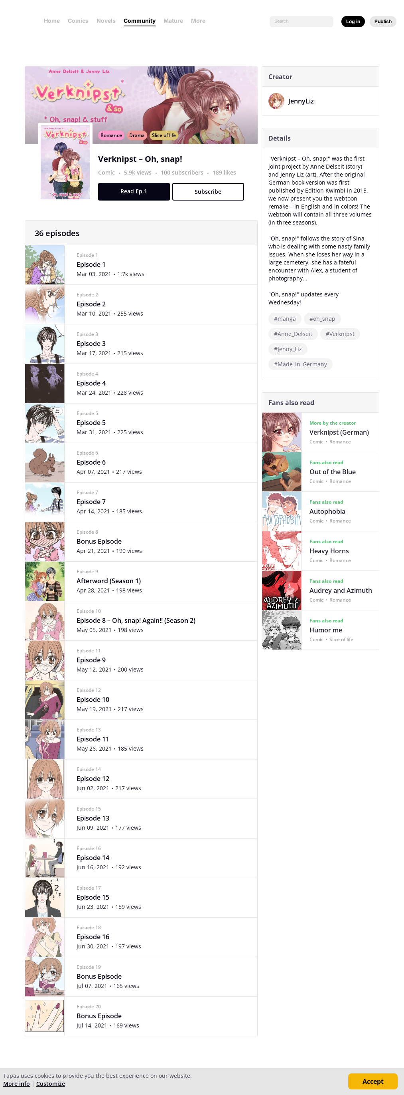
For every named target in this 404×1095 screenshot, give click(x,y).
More (200, 20)
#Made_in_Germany (302, 356)
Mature (173, 20)
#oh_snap (324, 310)
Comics (78, 20)
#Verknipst (341, 326)
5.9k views (140, 181)
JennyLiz (302, 101)
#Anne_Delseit (295, 326)
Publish (383, 21)
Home (52, 20)
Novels (106, 20)
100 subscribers (184, 181)
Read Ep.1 (135, 200)
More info (16, 1083)
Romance (113, 144)
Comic (108, 181)
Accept (373, 1081)
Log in (353, 21)
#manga (287, 310)
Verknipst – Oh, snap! (142, 167)
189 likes (226, 181)
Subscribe (210, 200)
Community (140, 20)
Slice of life (165, 144)
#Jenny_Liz (289, 341)
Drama (138, 144)
